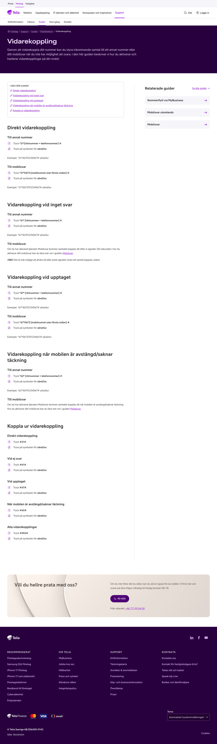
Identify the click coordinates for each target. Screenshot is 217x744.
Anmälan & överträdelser (123, 670)
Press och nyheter (68, 676)
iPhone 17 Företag (17, 670)
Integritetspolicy (67, 688)
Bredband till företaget (19, 688)
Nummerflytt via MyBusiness (165, 100)
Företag (13, 31)
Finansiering (117, 676)
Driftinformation (119, 658)
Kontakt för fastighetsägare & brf (179, 664)
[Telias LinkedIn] (191, 637)
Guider (34, 31)
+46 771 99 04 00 (135, 608)
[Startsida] (13, 12)
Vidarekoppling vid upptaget (26, 100)
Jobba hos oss (66, 664)
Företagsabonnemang (19, 658)
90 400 (120, 598)
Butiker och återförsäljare (175, 682)
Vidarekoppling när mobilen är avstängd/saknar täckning (41, 105)
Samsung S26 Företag (19, 664)
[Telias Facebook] (199, 637)
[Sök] (188, 12)
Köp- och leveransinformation (126, 682)
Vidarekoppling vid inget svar (27, 95)
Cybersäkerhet (15, 694)
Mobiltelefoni (46, 31)
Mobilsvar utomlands (160, 112)
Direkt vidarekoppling (23, 90)
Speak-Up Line (170, 676)
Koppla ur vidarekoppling (25, 110)
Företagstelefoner (17, 682)
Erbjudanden (14, 700)
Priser (113, 694)
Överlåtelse (116, 688)
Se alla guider (201, 88)
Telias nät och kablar (173, 670)
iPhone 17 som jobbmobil (21, 676)
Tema (170, 711)
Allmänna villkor (67, 682)
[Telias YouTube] (206, 637)
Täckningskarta (118, 664)
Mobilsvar (153, 124)
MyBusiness (65, 658)
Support (24, 31)
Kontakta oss (169, 658)
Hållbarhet (64, 670)
